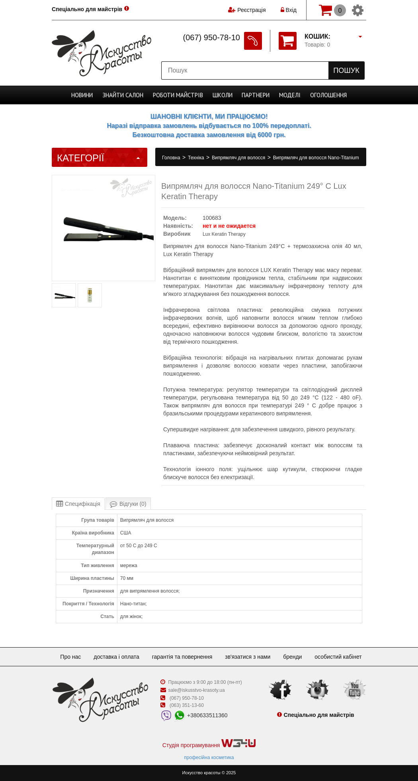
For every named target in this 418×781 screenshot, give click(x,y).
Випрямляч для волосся (239, 158)
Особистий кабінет (337, 657)
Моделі (290, 95)
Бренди (292, 657)
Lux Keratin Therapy (224, 234)
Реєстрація (251, 10)
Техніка (196, 158)
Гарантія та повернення (182, 657)
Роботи (178, 95)
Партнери (256, 95)
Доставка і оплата (116, 657)
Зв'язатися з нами (247, 657)
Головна (172, 158)
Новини (82, 95)
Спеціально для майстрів (87, 9)
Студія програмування (209, 743)
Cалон (122, 95)
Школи (222, 95)
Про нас (70, 657)
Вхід (289, 10)
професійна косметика (209, 757)
